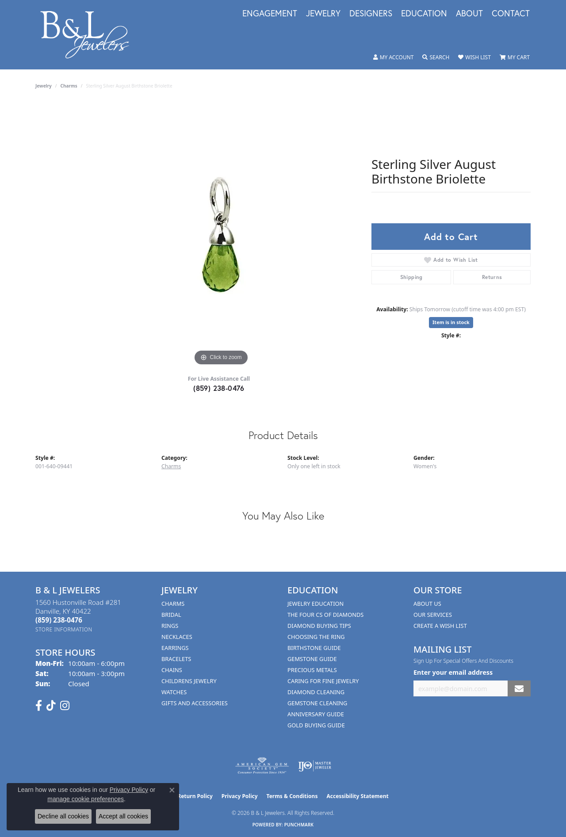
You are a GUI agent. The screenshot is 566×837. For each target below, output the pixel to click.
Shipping (411, 277)
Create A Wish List (440, 626)
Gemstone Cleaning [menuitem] (317, 703)
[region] (221, 235)
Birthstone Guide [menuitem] (314, 648)
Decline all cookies (63, 816)
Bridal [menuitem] (171, 615)
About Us (427, 604)
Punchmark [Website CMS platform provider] (299, 825)
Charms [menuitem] (172, 604)
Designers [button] (370, 14)
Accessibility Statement (357, 796)
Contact (511, 14)
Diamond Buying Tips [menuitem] (319, 626)
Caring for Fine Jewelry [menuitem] (323, 681)
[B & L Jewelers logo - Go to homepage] (89, 35)
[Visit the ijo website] (314, 766)
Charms (69, 86)
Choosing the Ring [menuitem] (316, 637)
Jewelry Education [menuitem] (315, 604)
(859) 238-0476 (219, 388)
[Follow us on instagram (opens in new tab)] (64, 705)
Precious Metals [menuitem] (312, 670)
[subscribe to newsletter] (519, 688)
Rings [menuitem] (169, 626)
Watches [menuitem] (174, 692)
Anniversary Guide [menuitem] (315, 714)
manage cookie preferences (85, 799)
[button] (393, 57)
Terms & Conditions (292, 796)
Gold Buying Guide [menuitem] (316, 725)
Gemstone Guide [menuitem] (312, 659)
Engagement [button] (269, 14)
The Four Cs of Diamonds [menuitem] (325, 615)
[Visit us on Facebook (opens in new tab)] (38, 705)
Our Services (432, 615)
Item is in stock (451, 322)
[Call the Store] (58, 619)
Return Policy (195, 796)
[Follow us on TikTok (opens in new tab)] (51, 705)
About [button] (469, 14)
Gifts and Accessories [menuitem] (194, 703)
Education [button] (424, 14)
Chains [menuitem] (171, 670)
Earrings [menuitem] (175, 648)
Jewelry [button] (323, 14)
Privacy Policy (240, 796)
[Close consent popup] (172, 790)
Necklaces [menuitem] (176, 637)
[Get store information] (63, 629)
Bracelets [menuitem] (176, 659)
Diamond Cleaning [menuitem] (315, 692)
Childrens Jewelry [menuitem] (189, 681)
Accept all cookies (123, 816)
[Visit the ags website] (262, 766)
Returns (492, 277)
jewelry (43, 86)
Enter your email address (453, 672)
